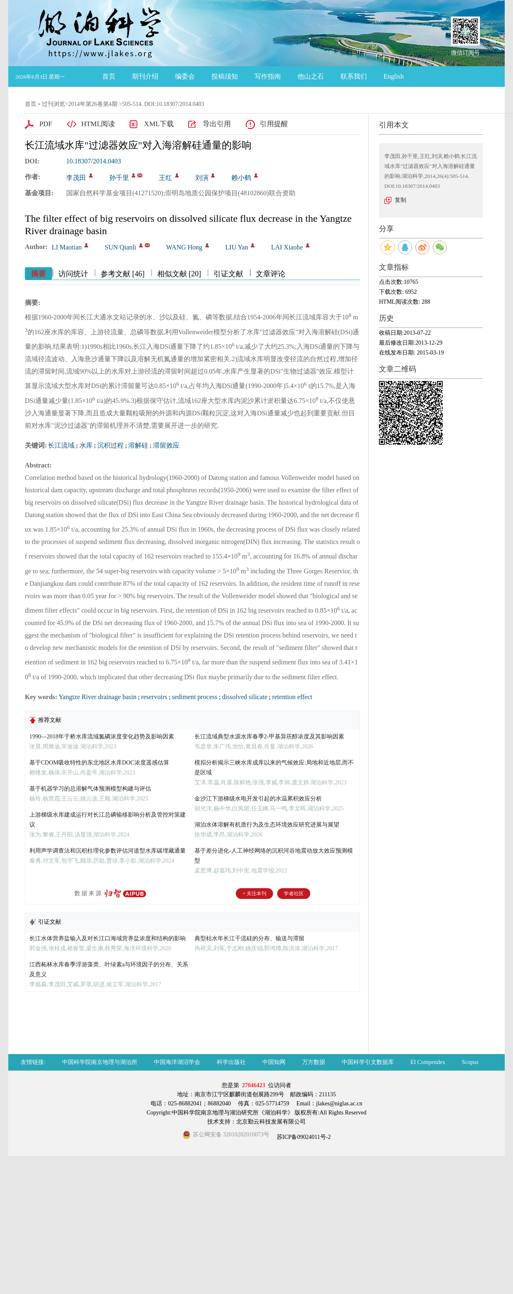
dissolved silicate (245, 696)
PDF (45, 124)
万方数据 (313, 1062)
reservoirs (154, 696)
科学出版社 (231, 1062)
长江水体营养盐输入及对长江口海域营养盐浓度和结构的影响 (107, 938)
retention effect (292, 696)
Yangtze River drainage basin (98, 696)
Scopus (470, 1062)
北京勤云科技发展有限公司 (271, 1122)
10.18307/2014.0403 (93, 161)
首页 (108, 76)
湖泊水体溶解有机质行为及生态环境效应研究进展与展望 (266, 825)
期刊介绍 (145, 76)
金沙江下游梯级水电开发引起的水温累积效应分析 (258, 799)
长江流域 (61, 445)
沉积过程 (110, 445)
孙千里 (119, 177)
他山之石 (310, 76)
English (394, 76)
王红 (165, 177)
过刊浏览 (53, 104)
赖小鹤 (241, 177)
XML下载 (159, 124)
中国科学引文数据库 (368, 1062)
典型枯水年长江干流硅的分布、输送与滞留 (249, 938)
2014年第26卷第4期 (92, 104)
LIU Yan (236, 247)
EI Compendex (427, 1062)
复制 (400, 200)
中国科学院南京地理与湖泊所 (99, 1062)
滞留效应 (166, 445)
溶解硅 (138, 445)
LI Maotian (67, 247)
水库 (86, 445)
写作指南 (267, 76)
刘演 (202, 177)
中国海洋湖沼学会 (177, 1062)
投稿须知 (224, 76)
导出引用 (217, 124)
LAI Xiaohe (287, 247)
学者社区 (294, 893)
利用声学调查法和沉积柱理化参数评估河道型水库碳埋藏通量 (107, 851)
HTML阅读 (98, 124)
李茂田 (76, 177)
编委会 (185, 76)
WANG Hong (184, 247)
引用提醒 (274, 124)
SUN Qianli (120, 247)
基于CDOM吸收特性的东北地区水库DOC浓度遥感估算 (99, 763)
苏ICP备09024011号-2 (303, 1137)
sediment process (195, 696)
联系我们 (353, 76)
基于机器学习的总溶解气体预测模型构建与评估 (90, 789)
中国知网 (273, 1062)
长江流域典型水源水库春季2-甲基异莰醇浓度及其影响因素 (269, 736)
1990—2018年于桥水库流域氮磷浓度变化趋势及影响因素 (101, 736)
